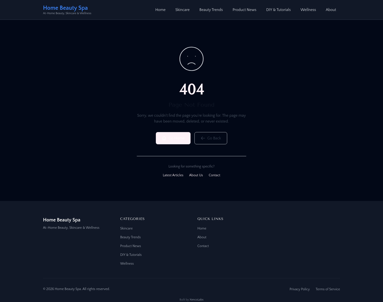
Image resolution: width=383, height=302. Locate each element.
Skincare (182, 10)
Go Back (211, 138)
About (331, 10)
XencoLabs (196, 299)
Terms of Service (328, 289)
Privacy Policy (299, 289)
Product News (244, 10)
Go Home (173, 138)
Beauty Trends (211, 10)
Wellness (308, 10)
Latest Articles (173, 175)
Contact (214, 175)
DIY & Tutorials (278, 10)
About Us (196, 175)
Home (160, 10)
